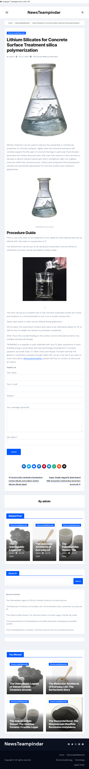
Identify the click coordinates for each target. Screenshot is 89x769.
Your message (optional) (44, 419)
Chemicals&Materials (16, 33)
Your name (44, 376)
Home (61, 754)
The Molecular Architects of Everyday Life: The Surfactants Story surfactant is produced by (64, 688)
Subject (44, 399)
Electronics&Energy (64, 759)
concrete (38, 57)
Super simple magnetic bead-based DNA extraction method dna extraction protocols (63, 481)
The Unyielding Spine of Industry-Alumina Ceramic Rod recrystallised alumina (40, 629)
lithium (47, 57)
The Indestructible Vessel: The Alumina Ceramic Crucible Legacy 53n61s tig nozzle (41, 614)
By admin (11, 57)
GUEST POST (79, 764)
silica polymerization (32, 358)
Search (13, 573)
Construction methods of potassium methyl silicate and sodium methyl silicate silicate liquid (26, 481)
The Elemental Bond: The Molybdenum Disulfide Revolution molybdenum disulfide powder (63, 725)
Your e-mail (44, 387)
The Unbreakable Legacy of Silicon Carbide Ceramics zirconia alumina (36, 600)
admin (46, 501)
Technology (80, 759)
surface (55, 57)
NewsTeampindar (44, 12)
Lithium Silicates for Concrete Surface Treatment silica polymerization (37, 45)
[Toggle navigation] (7, 12)
